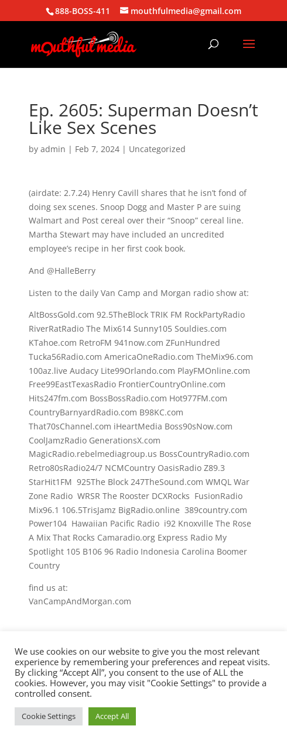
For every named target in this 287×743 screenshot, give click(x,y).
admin (53, 148)
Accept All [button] (112, 716)
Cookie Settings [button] (49, 716)
